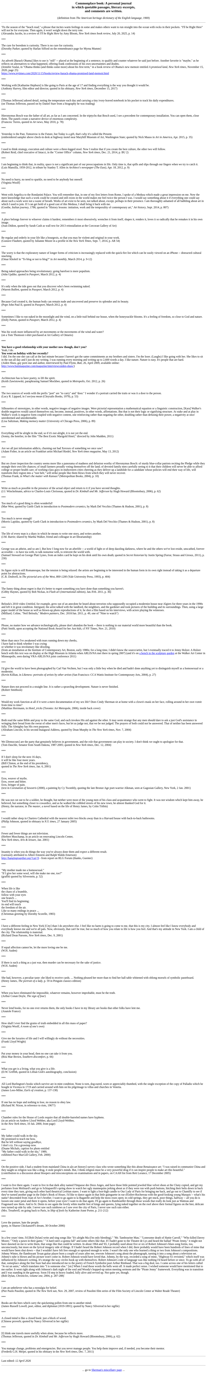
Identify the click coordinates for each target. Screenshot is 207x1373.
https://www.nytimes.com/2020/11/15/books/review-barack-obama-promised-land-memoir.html (55, 73)
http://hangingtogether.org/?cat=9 (20, 858)
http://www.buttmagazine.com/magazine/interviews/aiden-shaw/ (37, 366)
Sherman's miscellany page (106, 1369)
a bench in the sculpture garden (156, 653)
